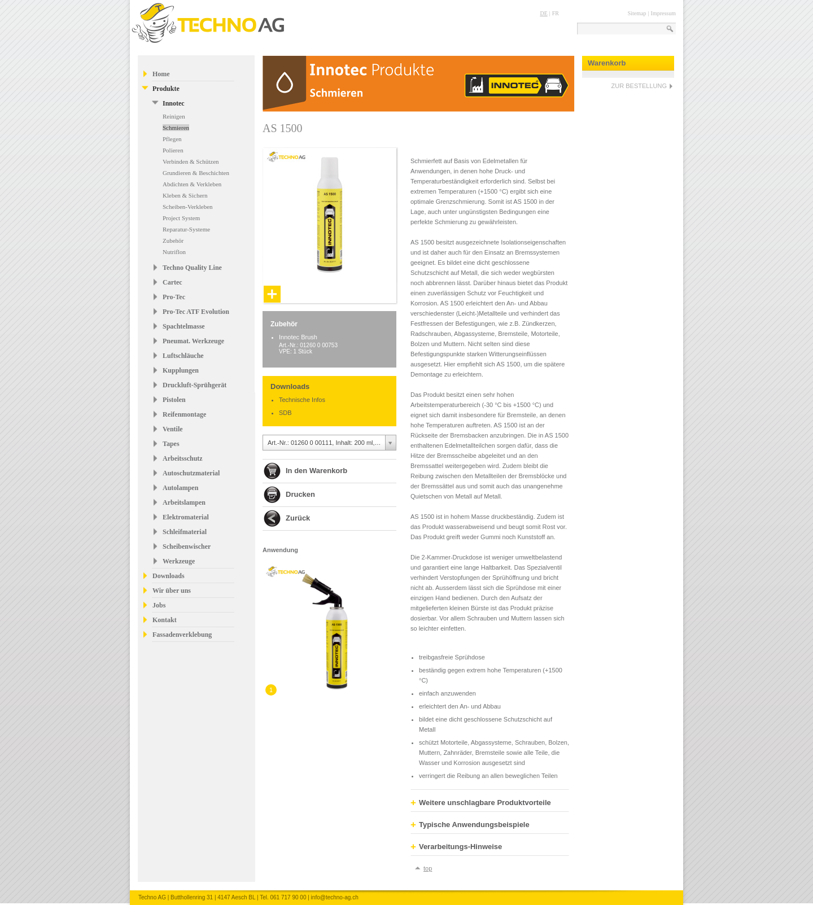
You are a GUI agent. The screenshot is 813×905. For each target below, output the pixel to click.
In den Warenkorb (316, 470)
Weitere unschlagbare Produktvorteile (480, 802)
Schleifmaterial (185, 532)
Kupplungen (181, 370)
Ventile (173, 429)
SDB (285, 412)
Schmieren (176, 127)
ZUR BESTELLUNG (639, 85)
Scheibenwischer (187, 546)
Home (161, 74)
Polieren (173, 150)
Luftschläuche (183, 356)
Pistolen (174, 400)
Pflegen (172, 138)
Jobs (158, 605)
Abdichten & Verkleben (192, 184)
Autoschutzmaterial (191, 473)
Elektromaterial (186, 517)
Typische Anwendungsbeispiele (470, 824)
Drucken (300, 494)
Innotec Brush (298, 337)
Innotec (174, 103)
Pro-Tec (174, 297)
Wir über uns (171, 590)
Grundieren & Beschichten (196, 172)
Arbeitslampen (184, 502)
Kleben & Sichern (185, 195)
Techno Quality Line (192, 268)
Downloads (168, 576)
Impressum (663, 13)
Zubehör (173, 240)
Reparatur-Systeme (186, 229)
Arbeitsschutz (183, 458)
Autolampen (180, 488)
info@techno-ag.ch (335, 897)
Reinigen (174, 116)
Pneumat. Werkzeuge (193, 341)
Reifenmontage (184, 414)
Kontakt (164, 620)
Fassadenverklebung (182, 635)
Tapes (171, 444)
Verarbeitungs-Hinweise (456, 846)
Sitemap (637, 13)
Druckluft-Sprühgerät (194, 385)
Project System (181, 218)
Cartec (172, 282)
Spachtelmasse (184, 326)
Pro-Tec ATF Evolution (196, 312)
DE (543, 13)
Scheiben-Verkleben (188, 206)
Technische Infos (302, 399)
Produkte (166, 89)
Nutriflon (174, 251)
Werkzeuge (179, 561)
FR (555, 13)
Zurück (298, 518)
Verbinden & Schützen (191, 161)
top (427, 868)
